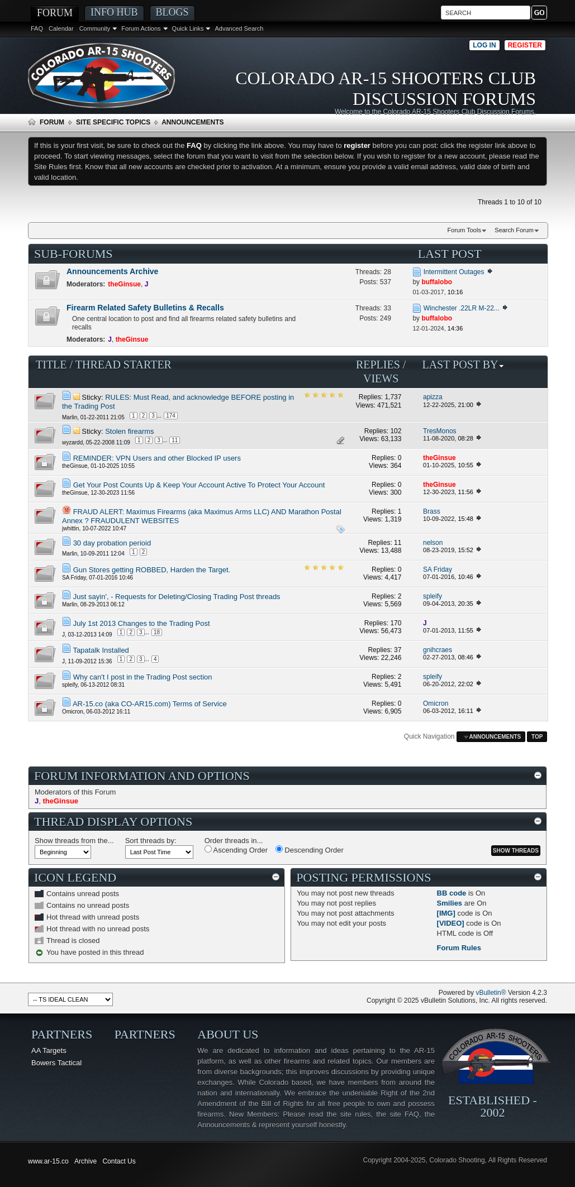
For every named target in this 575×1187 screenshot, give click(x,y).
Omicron (72, 712)
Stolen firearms (129, 431)
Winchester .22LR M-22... (462, 308)
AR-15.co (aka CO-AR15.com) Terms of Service (150, 704)
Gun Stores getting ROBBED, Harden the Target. (152, 570)
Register (525, 45)
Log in (484, 45)
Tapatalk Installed (101, 650)
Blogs (172, 12)
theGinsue (75, 466)
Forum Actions (140, 28)
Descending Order (309, 849)
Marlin (69, 417)
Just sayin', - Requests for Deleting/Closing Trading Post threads (177, 596)
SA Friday (74, 578)
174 (170, 416)
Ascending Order (236, 849)
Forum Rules (459, 948)
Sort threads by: (151, 840)
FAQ (37, 28)
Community (95, 28)
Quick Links (188, 28)
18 (157, 632)
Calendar (61, 28)
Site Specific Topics (113, 122)
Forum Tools (464, 230)
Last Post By (463, 364)
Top (537, 737)
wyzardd (72, 442)
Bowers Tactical (56, 1063)
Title (51, 364)
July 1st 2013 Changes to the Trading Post (141, 623)
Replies (378, 364)
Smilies (450, 903)
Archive (85, 1161)
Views (380, 378)
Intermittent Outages (454, 272)
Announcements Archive (112, 271)
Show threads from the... (74, 840)
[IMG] (446, 913)
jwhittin (70, 528)
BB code (452, 893)
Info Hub (114, 12)
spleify (70, 685)
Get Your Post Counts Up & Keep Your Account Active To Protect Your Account (199, 485)
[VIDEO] (450, 923)
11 (175, 440)
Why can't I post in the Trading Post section (142, 677)
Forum (55, 12)
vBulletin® (491, 993)
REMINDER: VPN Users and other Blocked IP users (157, 458)
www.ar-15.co (48, 1161)
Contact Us (118, 1161)
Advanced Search (239, 28)
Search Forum (514, 230)
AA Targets (48, 1050)
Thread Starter (123, 364)
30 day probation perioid (112, 543)
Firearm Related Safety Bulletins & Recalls (145, 307)
